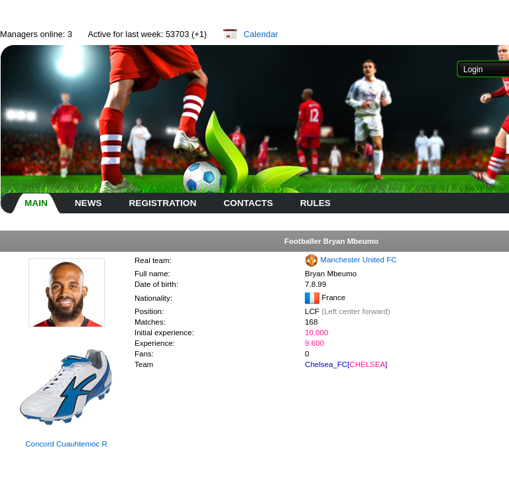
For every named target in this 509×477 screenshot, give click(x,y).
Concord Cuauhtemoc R (66, 444)
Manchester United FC (358, 260)
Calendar (261, 34)
